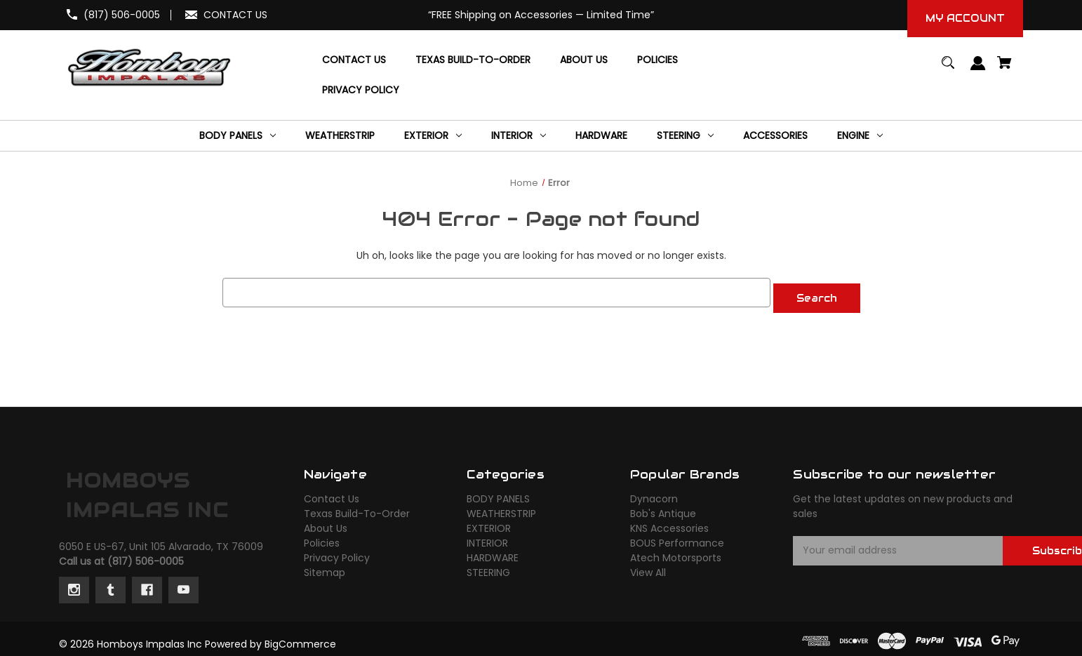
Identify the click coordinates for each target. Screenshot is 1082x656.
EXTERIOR (489, 523)
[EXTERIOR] (432, 136)
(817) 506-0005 (122, 15)
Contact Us (331, 493)
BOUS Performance (677, 537)
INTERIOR (487, 537)
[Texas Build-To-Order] (473, 60)
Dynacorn (654, 493)
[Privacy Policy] (360, 90)
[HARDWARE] (601, 136)
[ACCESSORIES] (775, 136)
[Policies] (657, 60)
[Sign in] (978, 69)
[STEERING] (685, 136)
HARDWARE (493, 552)
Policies (322, 537)
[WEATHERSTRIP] (339, 136)
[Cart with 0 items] (1005, 69)
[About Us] (583, 60)
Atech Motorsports (675, 552)
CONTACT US (235, 15)
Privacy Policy (337, 552)
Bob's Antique (663, 508)
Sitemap (324, 567)
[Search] (948, 69)
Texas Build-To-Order (357, 508)
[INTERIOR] (518, 136)
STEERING (488, 567)
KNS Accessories (669, 523)
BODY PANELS (498, 493)
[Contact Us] (354, 60)
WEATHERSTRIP (501, 508)
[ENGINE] (859, 136)
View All (648, 567)
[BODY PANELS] (237, 136)
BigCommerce (300, 638)
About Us (325, 523)
